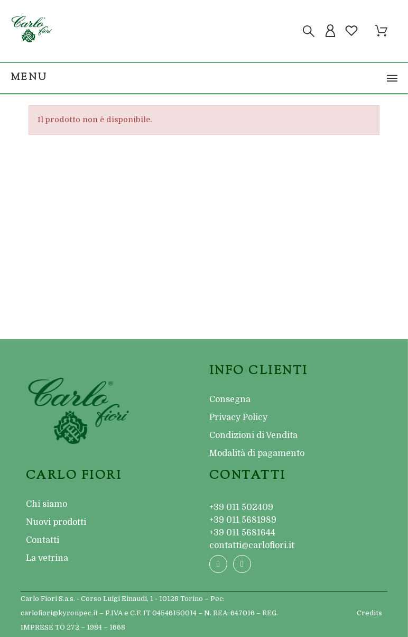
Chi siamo (46, 504)
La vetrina (47, 558)
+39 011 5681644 (242, 533)
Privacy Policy (238, 417)
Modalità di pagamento (256, 453)
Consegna (230, 399)
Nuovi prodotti (56, 522)
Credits (369, 613)
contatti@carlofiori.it (251, 545)
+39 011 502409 (241, 507)
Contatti (42, 540)
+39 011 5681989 (242, 520)
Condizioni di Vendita (253, 435)
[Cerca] (308, 31)
